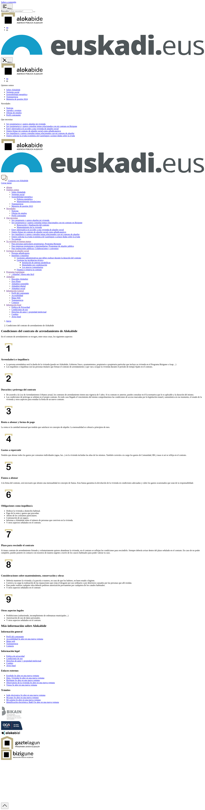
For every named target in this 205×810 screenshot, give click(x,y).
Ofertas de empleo (14, 113)
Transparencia (12, 97)
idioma (9, 187)
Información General (15, 291)
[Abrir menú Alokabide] (7, 6)
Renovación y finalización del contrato (33, 225)
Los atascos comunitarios (32, 267)
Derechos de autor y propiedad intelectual (29, 312)
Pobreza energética (25, 199)
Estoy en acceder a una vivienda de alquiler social (32, 129)
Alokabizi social (18, 288)
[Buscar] (34, 11)
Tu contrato (16, 239)
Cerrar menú (6, 183)
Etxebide (22, 675)
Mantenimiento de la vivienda (29, 227)
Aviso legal (16, 317)
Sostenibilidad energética (16, 94)
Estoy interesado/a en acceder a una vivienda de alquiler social (38, 230)
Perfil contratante (13, 115)
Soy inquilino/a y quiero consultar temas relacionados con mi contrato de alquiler (45, 234)
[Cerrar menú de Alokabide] (7, 60)
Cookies (15, 314)
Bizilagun (23, 680)
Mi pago (22, 697)
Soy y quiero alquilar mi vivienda (25, 124)
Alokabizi (10, 277)
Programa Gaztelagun (15, 272)
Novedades (11, 208)
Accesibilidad (17, 295)
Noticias (9, 108)
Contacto (15, 302)
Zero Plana (16, 281)
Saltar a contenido (8, 2)
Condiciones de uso (20, 309)
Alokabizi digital (19, 286)
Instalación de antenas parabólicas (36, 262)
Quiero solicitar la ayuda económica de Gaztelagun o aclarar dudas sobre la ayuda (46, 237)
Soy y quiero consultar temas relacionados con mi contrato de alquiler (40, 133)
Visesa (21, 685)
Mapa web (10, 641)
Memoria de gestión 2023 (22, 206)
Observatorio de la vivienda (30, 683)
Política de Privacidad (21, 307)
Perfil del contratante (20, 293)
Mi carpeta (23, 700)
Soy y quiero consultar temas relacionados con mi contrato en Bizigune (41, 126)
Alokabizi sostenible (20, 284)
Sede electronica (25, 695)
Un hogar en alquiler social (17, 251)
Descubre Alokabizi (20, 279)
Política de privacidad (15, 656)
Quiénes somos (12, 190)
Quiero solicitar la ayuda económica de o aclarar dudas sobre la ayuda (40, 136)
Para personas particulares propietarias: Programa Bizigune (36, 244)
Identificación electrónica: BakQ (32, 702)
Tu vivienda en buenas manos (18, 241)
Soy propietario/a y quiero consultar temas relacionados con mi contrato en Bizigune (47, 223)
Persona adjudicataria (20, 253)
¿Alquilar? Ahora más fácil (23, 274)
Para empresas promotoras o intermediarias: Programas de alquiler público (43, 246)
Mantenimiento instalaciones (29, 201)
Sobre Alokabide (13, 90)
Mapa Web (16, 298)
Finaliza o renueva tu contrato (29, 270)
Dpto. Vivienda (25, 678)
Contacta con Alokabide (14, 180)
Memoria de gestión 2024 (17, 99)
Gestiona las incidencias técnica (30, 260)
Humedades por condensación (34, 265)
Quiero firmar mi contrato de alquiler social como (33, 131)
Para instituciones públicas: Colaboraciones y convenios (35, 248)
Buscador (5, 11)
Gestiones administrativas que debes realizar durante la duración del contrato (49, 258)
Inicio (8, 321)
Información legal (13, 305)
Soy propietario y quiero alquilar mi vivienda (30, 220)
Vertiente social (12, 92)
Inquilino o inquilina (20, 255)
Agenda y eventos (13, 110)
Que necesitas (12, 218)
